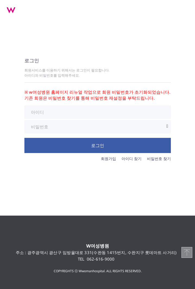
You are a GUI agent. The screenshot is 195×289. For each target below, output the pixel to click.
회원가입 (108, 158)
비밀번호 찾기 (159, 158)
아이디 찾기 (132, 158)
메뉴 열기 (184, 9)
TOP (187, 252)
